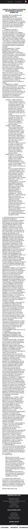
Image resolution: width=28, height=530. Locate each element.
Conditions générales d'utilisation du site (14, 501)
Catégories (5, 527)
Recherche (14, 527)
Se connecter (18, 1)
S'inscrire (10, 1)
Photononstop (14, 514)
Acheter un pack (14, 505)
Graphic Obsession (14, 518)
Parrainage (14, 504)
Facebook (14, 524)
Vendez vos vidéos (14, 507)
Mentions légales (14, 499)
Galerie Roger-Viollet (14, 517)
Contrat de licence (14, 502)
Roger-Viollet (14, 516)
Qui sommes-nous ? (14, 498)
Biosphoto (14, 513)
